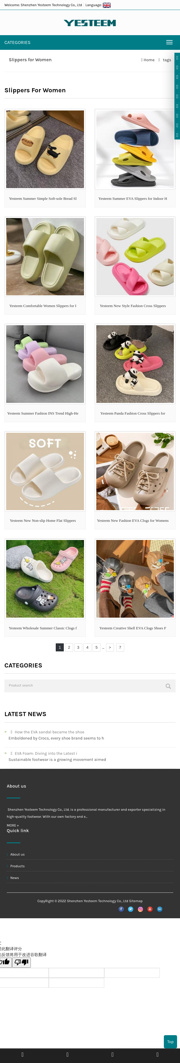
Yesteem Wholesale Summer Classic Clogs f (43, 628)
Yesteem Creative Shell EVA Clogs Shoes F (133, 628)
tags (166, 59)
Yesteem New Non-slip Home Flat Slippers (43, 520)
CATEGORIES (17, 42)
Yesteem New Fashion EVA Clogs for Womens (133, 520)
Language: (98, 5)
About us (16, 854)
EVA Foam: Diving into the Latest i (43, 753)
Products (16, 866)
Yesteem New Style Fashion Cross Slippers (133, 306)
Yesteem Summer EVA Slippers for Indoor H (132, 198)
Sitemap (136, 901)
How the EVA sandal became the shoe (46, 732)
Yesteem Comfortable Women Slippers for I (42, 306)
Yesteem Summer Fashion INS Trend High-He (42, 413)
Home (149, 59)
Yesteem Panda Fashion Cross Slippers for (132, 413)
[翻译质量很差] (21, 963)
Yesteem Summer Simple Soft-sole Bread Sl (43, 198)
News (13, 878)
